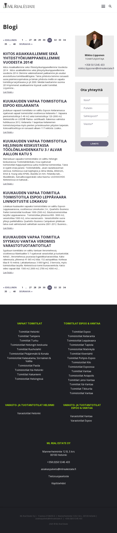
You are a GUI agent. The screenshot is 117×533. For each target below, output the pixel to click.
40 (14, 44)
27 (30, 39)
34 (64, 39)
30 (44, 39)
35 (6, 44)
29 (39, 39)
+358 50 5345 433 (95, 64)
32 (55, 39)
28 (35, 39)
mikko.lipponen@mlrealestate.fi (96, 68)
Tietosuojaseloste (58, 476)
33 (60, 39)
